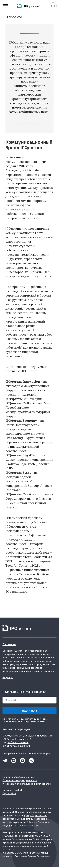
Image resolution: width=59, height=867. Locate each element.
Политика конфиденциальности (20, 780)
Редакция (8, 677)
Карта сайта (9, 793)
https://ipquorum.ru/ (36, 815)
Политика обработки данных (18, 777)
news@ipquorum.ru (20, 746)
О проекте (9, 644)
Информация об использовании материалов (27, 783)
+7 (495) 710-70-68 (18, 742)
